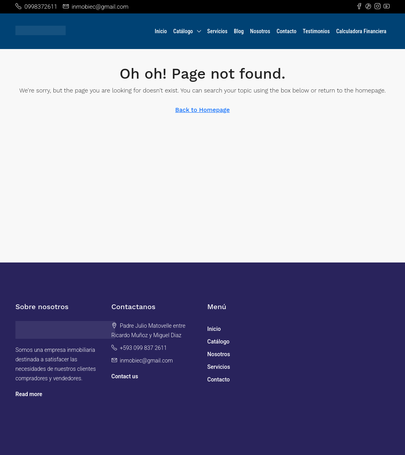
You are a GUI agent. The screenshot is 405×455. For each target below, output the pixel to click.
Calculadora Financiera (361, 31)
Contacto (286, 31)
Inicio (161, 31)
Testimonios (316, 31)
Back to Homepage (202, 109)
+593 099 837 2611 (143, 348)
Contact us (125, 376)
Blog (239, 31)
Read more (28, 394)
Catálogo (183, 31)
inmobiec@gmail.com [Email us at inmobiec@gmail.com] (146, 360)
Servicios (217, 31)
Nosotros (260, 31)
